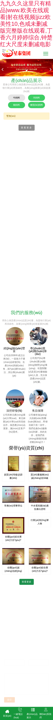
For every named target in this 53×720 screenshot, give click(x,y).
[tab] (16, 98)
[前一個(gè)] (3, 67)
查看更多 (26, 127)
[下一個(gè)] (50, 67)
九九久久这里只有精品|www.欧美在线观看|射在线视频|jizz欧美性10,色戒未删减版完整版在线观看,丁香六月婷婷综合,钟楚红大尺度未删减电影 (26, 23)
